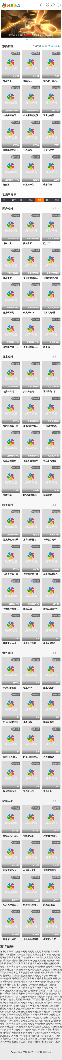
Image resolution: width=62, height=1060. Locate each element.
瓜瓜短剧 (36, 963)
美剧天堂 (56, 954)
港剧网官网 (54, 1005)
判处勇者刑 (28, 391)
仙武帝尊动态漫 (30, 115)
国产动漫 (7, 208)
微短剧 (8, 1011)
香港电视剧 (5, 1008)
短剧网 (38, 951)
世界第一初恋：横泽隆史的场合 (18, 939)
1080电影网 (5, 978)
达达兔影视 (47, 969)
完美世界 (27, 243)
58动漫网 (53, 975)
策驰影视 (30, 954)
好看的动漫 (5, 999)
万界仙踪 (27, 150)
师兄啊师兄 (8, 312)
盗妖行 (46, 243)
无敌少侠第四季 (10, 539)
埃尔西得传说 (9, 791)
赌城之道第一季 (50, 608)
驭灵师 (46, 347)
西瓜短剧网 (17, 978)
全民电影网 (30, 996)
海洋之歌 (47, 791)
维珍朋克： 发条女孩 (13, 836)
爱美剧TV (54, 984)
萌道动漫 (7, 975)
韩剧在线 (11, 984)
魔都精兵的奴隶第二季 (34, 426)
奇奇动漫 (4, 966)
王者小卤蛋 (48, 115)
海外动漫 (7, 653)
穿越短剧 (9, 969)
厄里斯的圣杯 (9, 460)
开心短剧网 (52, 981)
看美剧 (15, 960)
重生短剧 (7, 960)
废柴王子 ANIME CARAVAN (16, 643)
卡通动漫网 (46, 978)
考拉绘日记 (8, 391)
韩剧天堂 (13, 972)
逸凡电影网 (35, 972)
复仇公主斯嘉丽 (30, 939)
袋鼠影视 (15, 957)
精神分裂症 (48, 722)
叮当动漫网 (26, 957)
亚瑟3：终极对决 (11, 757)
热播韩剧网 (54, 963)
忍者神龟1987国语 (52, 574)
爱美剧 (13, 954)
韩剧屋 (24, 981)
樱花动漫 (15, 951)
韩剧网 (24, 951)
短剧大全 (45, 972)
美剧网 (31, 951)
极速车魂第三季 (30, 460)
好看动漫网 (26, 1008)
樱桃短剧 (22, 966)
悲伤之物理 (28, 791)
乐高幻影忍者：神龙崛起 (15, 687)
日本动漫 (7, 356)
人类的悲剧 (48, 757)
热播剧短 (16, 1032)
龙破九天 (7, 243)
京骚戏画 (7, 495)
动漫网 (19, 963)
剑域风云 (27, 81)
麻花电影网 (5, 951)
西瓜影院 (16, 975)
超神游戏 (47, 495)
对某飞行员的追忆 (11, 904)
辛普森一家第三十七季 (13, 608)
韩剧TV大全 (5, 987)
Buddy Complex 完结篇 (35, 904)
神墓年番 (7, 278)
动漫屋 (31, 981)
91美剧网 (18, 969)
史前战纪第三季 (30, 574)
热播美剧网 (33, 990)
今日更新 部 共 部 (46, 46)
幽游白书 (47, 184)
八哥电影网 (33, 984)
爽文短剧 (4, 1035)
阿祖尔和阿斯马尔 (31, 757)
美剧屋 (53, 972)
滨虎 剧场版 (49, 904)
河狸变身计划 (49, 870)
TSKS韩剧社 (38, 957)
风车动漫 (55, 951)
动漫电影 (7, 801)
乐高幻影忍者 (29, 539)
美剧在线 (36, 1011)
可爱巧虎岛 (48, 150)
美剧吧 (17, 981)
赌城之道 (27, 608)
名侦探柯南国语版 (11, 115)
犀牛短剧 (57, 969)
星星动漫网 (23, 972)
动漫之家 (39, 954)
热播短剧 (25, 975)
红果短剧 (21, 954)
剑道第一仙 (28, 184)
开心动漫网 (35, 969)
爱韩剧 (26, 969)
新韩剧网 (11, 963)
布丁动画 (36, 1008)
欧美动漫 (7, 504)
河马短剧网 (5, 957)
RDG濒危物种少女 (32, 495)
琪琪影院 (13, 966)
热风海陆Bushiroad (12, 870)
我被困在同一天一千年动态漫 (17, 347)
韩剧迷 (31, 1002)
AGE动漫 (32, 960)
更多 (56, 208)
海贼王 (6, 184)
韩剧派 (37, 978)
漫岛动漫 (50, 966)
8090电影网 (40, 981)
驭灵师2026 (28, 312)
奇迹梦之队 (28, 836)
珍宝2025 (27, 687)
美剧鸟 (31, 966)
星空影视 (27, 963)
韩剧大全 (23, 960)
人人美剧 (48, 957)
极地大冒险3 (49, 643)
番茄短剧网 (8, 981)
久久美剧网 (35, 975)
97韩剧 (47, 954)
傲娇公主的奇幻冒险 (33, 643)
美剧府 (44, 963)
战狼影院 (27, 987)
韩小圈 (44, 975)
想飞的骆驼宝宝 (10, 722)
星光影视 (45, 951)
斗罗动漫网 (21, 984)
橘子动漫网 (17, 987)
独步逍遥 (7, 81)
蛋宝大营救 (48, 687)
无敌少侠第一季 (10, 574)
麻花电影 (55, 1041)
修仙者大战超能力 (31, 278)
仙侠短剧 (51, 960)
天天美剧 (4, 972)
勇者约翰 (27, 722)
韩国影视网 (40, 966)
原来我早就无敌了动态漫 (35, 347)
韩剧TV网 (4, 954)
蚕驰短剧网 (44, 984)
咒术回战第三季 (10, 426)
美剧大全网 (28, 978)
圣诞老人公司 (49, 939)
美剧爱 (50, 1038)
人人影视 (42, 960)
